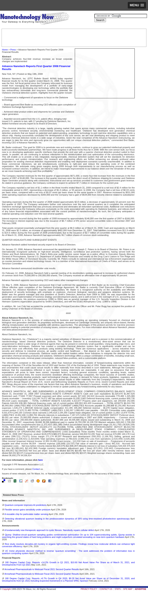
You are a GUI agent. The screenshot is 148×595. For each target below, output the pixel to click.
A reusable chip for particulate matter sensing (26, 514)
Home (5, 49)
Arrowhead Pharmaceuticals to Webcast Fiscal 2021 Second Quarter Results (41, 569)
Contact (36, 469)
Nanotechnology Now (34, 19)
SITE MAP (128, 589)
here (40, 460)
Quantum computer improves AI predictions (25, 505)
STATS (118, 589)
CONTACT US (105, 589)
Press (13, 49)
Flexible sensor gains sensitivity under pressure (27, 509)
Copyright (6, 589)
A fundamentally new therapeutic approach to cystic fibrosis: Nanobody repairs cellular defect (49, 530)
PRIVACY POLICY (89, 589)
